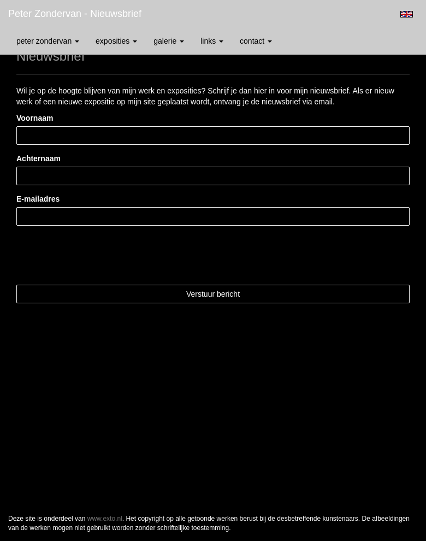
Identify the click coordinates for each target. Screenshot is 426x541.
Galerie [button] (168, 41)
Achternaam (38, 158)
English (406, 14)
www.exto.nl (104, 518)
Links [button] (211, 41)
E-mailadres (38, 199)
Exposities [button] (116, 41)
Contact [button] (256, 41)
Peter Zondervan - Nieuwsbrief (74, 13)
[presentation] (99, 255)
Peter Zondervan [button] (47, 41)
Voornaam (34, 118)
